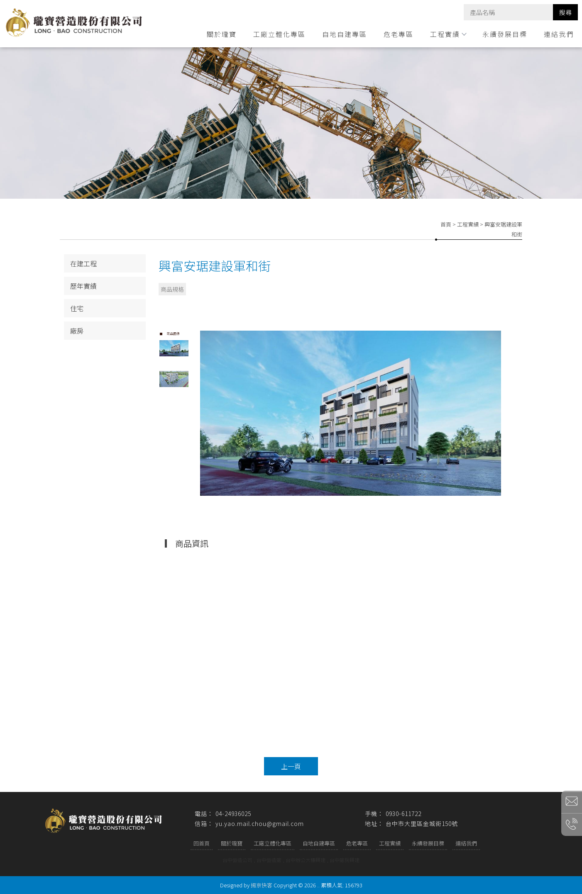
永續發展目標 (504, 34)
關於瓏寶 (222, 34)
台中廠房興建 (344, 859)
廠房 (76, 331)
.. (318, 885)
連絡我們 (559, 34)
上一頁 (291, 766)
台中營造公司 (237, 859)
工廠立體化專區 (279, 34)
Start (354, 502)
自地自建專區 (344, 34)
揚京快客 (261, 885)
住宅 (76, 308)
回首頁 (201, 843)
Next (498, 413)
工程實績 (448, 34)
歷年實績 (83, 286)
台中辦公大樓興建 (305, 859)
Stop (360, 502)
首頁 (445, 224)
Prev (206, 413)
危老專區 (398, 34)
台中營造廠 (269, 859)
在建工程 (83, 263)
